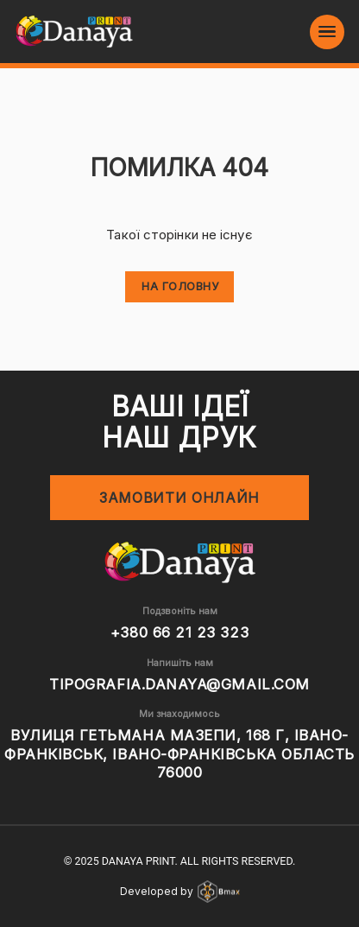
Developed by (180, 891)
